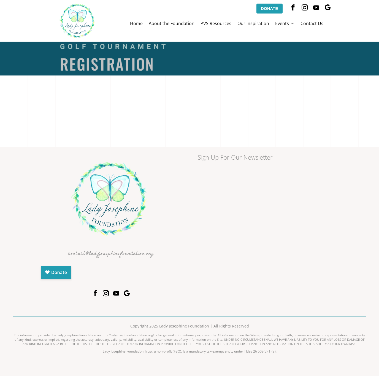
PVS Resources (216, 24)
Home (136, 24)
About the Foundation (171, 24)
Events (282, 24)
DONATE (269, 8)
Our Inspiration (253, 24)
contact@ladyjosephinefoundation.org (111, 254)
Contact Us (312, 24)
